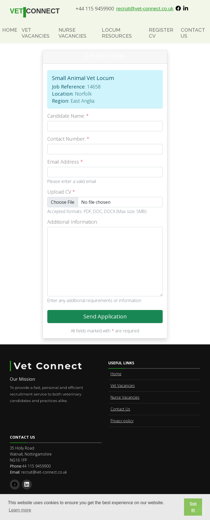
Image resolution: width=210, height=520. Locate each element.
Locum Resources (117, 33)
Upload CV (61, 192)
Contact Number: (68, 139)
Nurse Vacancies (72, 33)
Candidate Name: (68, 116)
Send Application (123, 318)
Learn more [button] (20, 510)
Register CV (161, 33)
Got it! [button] (193, 506)
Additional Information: (72, 222)
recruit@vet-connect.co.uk (144, 8)
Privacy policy (121, 420)
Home (9, 30)
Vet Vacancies (35, 33)
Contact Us (193, 33)
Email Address (65, 162)
